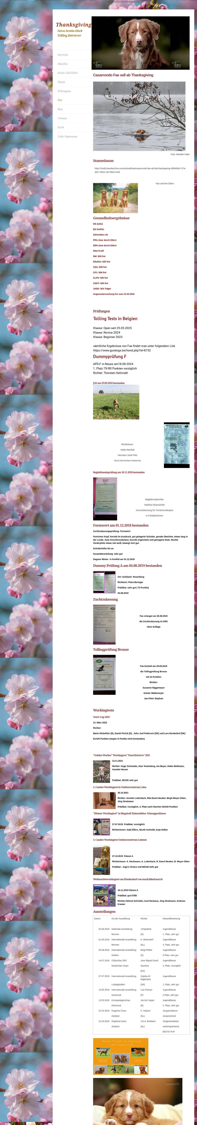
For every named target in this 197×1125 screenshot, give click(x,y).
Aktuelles (63, 63)
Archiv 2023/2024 (68, 72)
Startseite (63, 54)
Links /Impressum (67, 136)
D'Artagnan (64, 91)
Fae (60, 100)
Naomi (61, 82)
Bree (60, 109)
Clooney (62, 118)
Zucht (61, 127)
